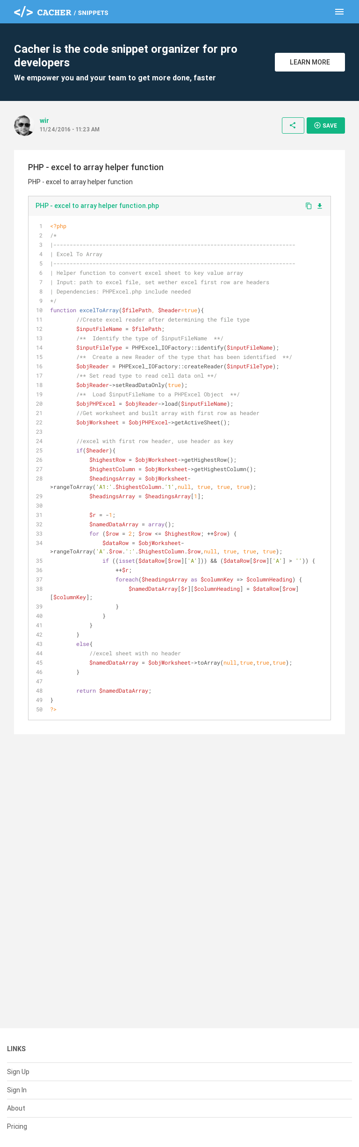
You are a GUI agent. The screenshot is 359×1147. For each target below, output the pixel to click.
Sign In (17, 1090)
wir (44, 120)
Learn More (310, 62)
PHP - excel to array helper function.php (97, 205)
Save (325, 125)
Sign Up (18, 1072)
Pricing (17, 1126)
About (16, 1108)
